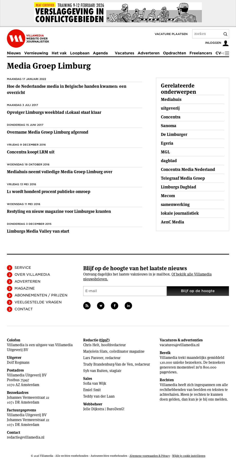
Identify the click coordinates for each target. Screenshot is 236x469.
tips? (104, 340)
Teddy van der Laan (99, 396)
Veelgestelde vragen (38, 302)
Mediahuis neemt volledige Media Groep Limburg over (59, 171)
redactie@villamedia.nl (25, 437)
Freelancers (200, 53)
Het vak (59, 53)
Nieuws (14, 53)
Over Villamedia (32, 275)
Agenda (100, 53)
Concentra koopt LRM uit (30, 152)
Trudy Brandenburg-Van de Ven (108, 364)
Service (23, 268)
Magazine (25, 288)
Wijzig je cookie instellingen (188, 455)
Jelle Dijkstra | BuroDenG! (103, 409)
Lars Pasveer (93, 357)
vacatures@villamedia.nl (180, 345)
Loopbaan (79, 53)
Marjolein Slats (95, 351)
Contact (24, 309)
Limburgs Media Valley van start (38, 231)
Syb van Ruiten (95, 370)
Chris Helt (91, 345)
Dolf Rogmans (18, 362)
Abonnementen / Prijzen (41, 295)
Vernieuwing (36, 53)
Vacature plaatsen (171, 34)
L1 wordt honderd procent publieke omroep (48, 191)
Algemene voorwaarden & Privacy (150, 455)
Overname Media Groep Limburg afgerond (47, 132)
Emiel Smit (92, 389)
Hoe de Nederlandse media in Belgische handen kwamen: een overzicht (66, 89)
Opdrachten (174, 53)
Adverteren (148, 53)
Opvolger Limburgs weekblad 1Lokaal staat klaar (54, 112)
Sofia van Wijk (94, 383)
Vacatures (124, 53)
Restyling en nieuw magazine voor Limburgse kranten (59, 211)
